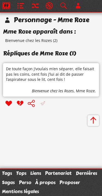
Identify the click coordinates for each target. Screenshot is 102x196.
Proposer (69, 182)
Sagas (8, 182)
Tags (7, 173)
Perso (25, 182)
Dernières (86, 173)
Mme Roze (85, 90)
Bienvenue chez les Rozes (28, 40)
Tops (21, 173)
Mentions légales (20, 191)
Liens (35, 173)
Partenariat (58, 173)
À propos (45, 182)
